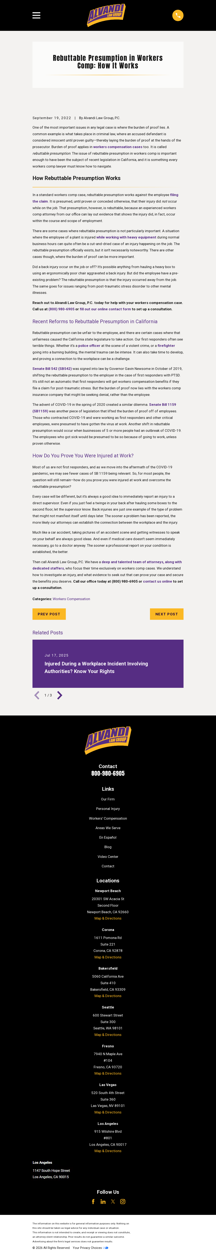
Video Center (108, 856)
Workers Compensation (71, 599)
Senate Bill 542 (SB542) (52, 369)
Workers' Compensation (108, 818)
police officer (89, 345)
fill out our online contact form (105, 309)
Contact (108, 866)
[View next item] (59, 695)
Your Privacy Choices (90, 1248)
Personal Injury (108, 809)
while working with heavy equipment (126, 237)
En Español (107, 837)
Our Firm (108, 799)
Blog (108, 847)
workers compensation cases (117, 147)
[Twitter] (113, 1201)
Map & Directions (108, 918)
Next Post (166, 614)
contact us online (157, 581)
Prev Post (49, 614)
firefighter (166, 345)
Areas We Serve (108, 828)
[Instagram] (122, 1201)
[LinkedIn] (103, 1201)
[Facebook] (93, 1201)
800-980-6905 (108, 773)
